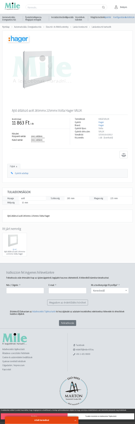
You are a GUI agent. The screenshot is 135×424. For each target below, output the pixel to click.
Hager (101, 122)
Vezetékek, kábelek (80, 18)
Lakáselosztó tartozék (101, 27)
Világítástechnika (97, 17)
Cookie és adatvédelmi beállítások (17, 357)
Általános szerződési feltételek (16, 353)
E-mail (51, 285)
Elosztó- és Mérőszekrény (57, 27)
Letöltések (129, 17)
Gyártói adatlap (22, 173)
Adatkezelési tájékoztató (13, 349)
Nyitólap (6, 27)
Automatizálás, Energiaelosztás (9, 18)
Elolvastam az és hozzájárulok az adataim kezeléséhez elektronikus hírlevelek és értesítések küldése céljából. (67, 312)
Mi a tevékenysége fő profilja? (104, 285)
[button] (121, 7)
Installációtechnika (59, 17)
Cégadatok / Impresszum (13, 365)
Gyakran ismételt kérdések (14, 361)
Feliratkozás (67, 323)
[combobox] (110, 291)
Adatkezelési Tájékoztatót (44, 311)
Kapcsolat (6, 369)
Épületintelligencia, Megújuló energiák (33, 18)
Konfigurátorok (118, 17)
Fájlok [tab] (14, 166)
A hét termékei (41, 420)
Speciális (70, 17)
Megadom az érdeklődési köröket (67, 302)
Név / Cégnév (12, 285)
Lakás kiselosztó (80, 27)
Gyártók (107, 17)
